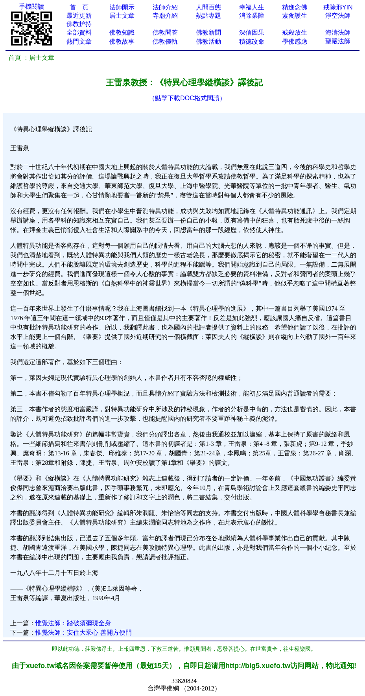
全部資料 (79, 32)
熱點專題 (208, 15)
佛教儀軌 (165, 41)
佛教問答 (165, 32)
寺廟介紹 (165, 15)
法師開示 (122, 7)
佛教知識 (122, 32)
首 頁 (79, 7)
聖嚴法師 (337, 41)
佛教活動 (208, 41)
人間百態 (208, 7)
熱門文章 (79, 41)
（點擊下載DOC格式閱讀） (187, 98)
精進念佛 (294, 7)
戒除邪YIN (338, 7)
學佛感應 (294, 41)
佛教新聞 (208, 32)
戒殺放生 (294, 32)
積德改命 (251, 41)
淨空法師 (337, 15)
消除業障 (251, 15)
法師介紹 (165, 7)
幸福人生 (251, 7)
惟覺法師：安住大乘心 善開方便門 (83, 632)
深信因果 (251, 32)
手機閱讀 (31, 6)
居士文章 (122, 15)
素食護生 (294, 15)
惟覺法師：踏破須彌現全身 (73, 623)
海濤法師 (337, 32)
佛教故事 (122, 41)
